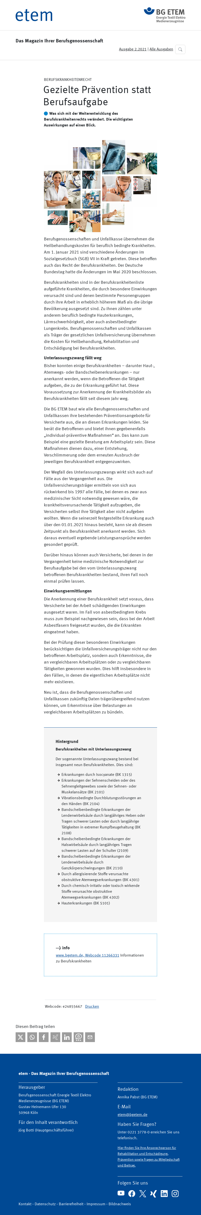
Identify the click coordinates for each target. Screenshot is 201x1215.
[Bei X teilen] (20, 1037)
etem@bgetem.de (132, 1115)
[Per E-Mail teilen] (90, 1037)
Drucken (92, 1007)
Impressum (96, 1204)
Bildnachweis (120, 1204)
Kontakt (25, 1204)
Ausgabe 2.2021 (133, 49)
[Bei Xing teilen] (55, 1037)
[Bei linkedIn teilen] (67, 1037)
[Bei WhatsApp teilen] (32, 1037)
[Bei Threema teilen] (78, 1037)
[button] (180, 49)
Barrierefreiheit (71, 1204)
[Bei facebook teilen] (44, 1037)
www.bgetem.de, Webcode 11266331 (87, 956)
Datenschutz (45, 1204)
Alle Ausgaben (161, 49)
